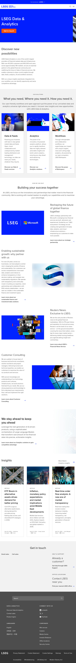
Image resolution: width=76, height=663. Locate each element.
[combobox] (35, 598)
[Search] (70, 6)
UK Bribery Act (42, 660)
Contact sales (11, 613)
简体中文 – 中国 (12, 634)
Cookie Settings (47, 653)
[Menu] (73, 6)
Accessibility (17, 660)
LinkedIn (43, 610)
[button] (22, 606)
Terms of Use (68, 653)
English (9, 627)
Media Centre (44, 634)
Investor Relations (45, 637)
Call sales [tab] (15, 554)
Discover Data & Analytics (15, 610)
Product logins (11, 617)
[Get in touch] (8, 31)
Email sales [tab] (5, 554)
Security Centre (45, 644)
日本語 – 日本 (11, 631)
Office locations (45, 641)
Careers (42, 631)
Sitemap (58, 653)
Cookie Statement (33, 653)
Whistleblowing (29, 660)
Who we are (43, 627)
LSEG (42, 2)
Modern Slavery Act (56, 660)
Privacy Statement (19, 653)
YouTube (43, 617)
